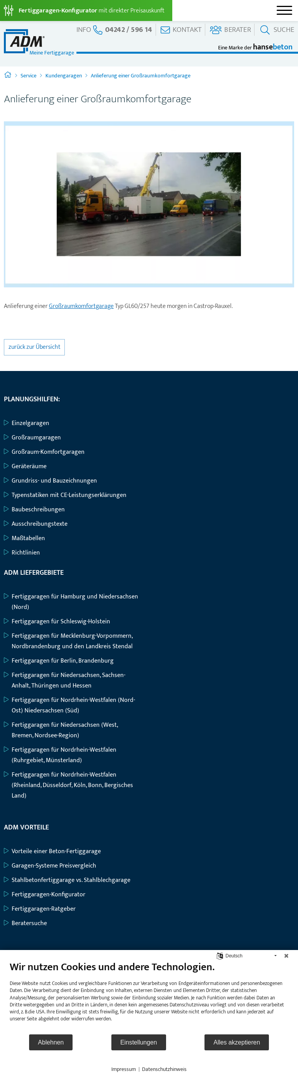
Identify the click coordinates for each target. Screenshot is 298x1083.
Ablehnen (51, 1042)
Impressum (123, 1069)
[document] (149, 997)
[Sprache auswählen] (220, 956)
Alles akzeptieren (236, 1042)
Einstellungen (138, 1042)
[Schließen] (286, 956)
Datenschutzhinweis (164, 1069)
